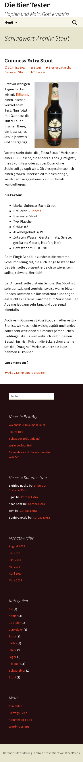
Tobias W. (39, 72)
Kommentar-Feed (20, 720)
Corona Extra (29, 497)
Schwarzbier (17, 670)
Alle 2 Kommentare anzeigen (27, 373)
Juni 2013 (15, 560)
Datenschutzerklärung (17, 753)
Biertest (54, 67)
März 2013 (15, 580)
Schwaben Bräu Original (24, 439)
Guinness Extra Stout (28, 61)
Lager (12, 657)
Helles (13, 643)
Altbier (13, 616)
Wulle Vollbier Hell (20, 445)
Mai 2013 (14, 567)
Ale (11, 609)
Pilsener (14, 664)
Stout (37, 67)
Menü (8, 22)
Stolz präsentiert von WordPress (58, 753)
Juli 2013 (14, 553)
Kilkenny (22, 94)
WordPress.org (19, 726)
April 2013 (15, 573)
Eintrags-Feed (18, 713)
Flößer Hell (16, 432)
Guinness (10, 72)
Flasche (66, 67)
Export (13, 636)
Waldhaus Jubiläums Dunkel (27, 425)
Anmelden (15, 706)
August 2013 (17, 546)
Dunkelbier (16, 629)
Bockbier (15, 623)
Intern (13, 650)
